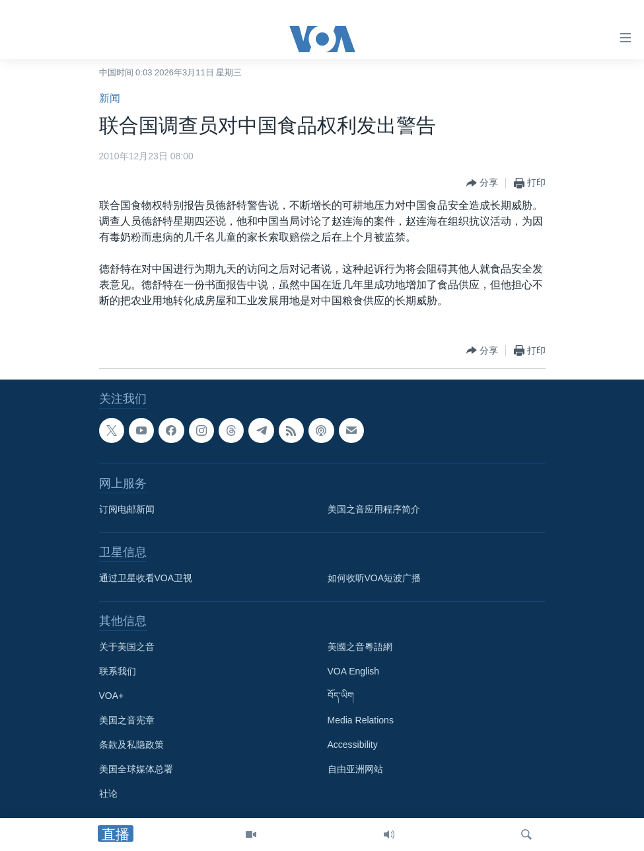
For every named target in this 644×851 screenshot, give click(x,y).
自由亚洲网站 (355, 769)
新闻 (109, 98)
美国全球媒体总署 (136, 769)
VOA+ (111, 695)
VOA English (354, 671)
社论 (108, 793)
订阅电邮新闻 (127, 509)
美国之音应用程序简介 (374, 509)
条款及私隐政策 (131, 744)
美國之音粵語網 (360, 646)
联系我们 (117, 671)
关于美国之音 (127, 646)
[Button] (482, 183)
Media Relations (361, 720)
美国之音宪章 (127, 720)
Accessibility (353, 744)
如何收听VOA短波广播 (374, 578)
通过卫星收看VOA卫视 (146, 578)
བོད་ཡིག (341, 695)
